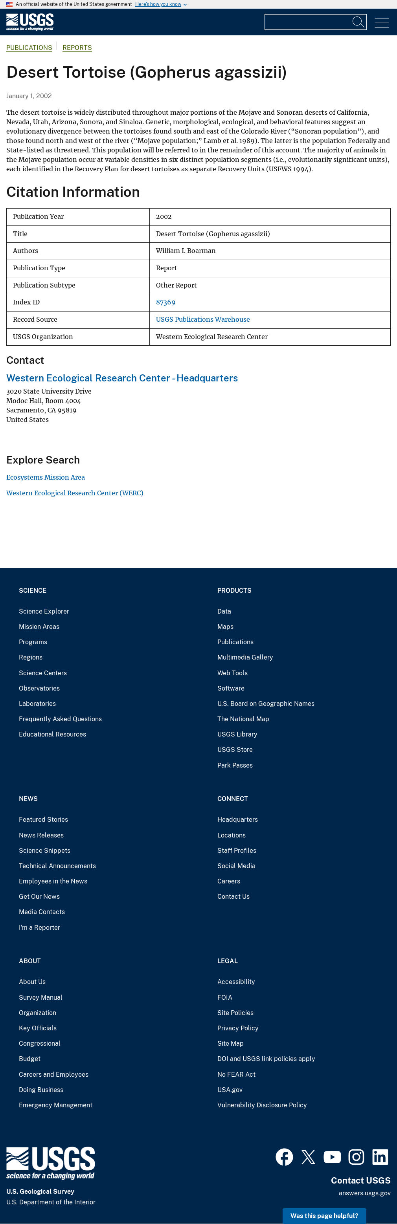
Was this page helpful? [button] (324, 1216)
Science (32, 590)
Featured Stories (43, 819)
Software (230, 688)
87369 (166, 302)
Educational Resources (52, 734)
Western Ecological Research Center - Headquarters (122, 377)
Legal (227, 961)
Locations (231, 835)
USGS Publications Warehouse (203, 319)
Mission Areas (39, 626)
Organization (37, 1013)
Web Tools (232, 673)
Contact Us (233, 896)
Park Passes (235, 765)
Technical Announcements (57, 866)
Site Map (230, 1043)
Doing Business (41, 1090)
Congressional (40, 1043)
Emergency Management (55, 1105)
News (28, 799)
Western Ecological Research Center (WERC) (74, 493)
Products (234, 590)
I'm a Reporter (39, 927)
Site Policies (235, 1013)
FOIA (224, 997)
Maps (225, 626)
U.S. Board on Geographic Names (265, 703)
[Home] (29, 29)
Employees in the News (53, 881)
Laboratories (37, 703)
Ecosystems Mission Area (45, 477)
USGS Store (235, 749)
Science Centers (43, 673)
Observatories (39, 688)
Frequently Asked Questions (60, 719)
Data (224, 611)
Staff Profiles (236, 850)
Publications (29, 47)
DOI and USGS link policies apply (266, 1059)
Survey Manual (40, 997)
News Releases (41, 835)
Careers (228, 881)
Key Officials (38, 1028)
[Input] (316, 22)
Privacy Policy (238, 1028)
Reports (77, 47)
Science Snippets (44, 850)
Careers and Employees (53, 1074)
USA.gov (230, 1090)
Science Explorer (44, 611)
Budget (29, 1059)
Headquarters (237, 819)
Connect (232, 799)
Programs (33, 642)
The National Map (243, 719)
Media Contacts (42, 912)
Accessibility (236, 982)
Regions (30, 657)
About (30, 961)
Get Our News (39, 896)
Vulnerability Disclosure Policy (262, 1105)
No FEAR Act (236, 1074)
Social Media (236, 866)
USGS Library (237, 734)
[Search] (359, 22)
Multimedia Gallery (245, 657)
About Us (32, 982)
